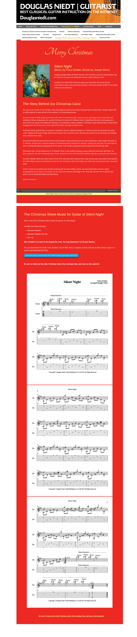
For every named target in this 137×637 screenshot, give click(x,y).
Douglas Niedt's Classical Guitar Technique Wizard (75, 38)
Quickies (61, 31)
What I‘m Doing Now (46, 37)
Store (99, 26)
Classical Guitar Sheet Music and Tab (93, 31)
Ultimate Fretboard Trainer (29, 37)
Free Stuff (46, 34)
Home (20, 26)
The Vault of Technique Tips (49, 26)
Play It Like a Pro (31, 26)
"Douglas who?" (56, 34)
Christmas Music (88, 26)
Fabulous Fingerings (74, 31)
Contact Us (108, 26)
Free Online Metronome (71, 34)
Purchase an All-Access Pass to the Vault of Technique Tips (39, 31)
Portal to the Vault (105, 37)
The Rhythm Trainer (87, 34)
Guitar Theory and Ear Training (31, 34)
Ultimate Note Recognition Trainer (105, 34)
